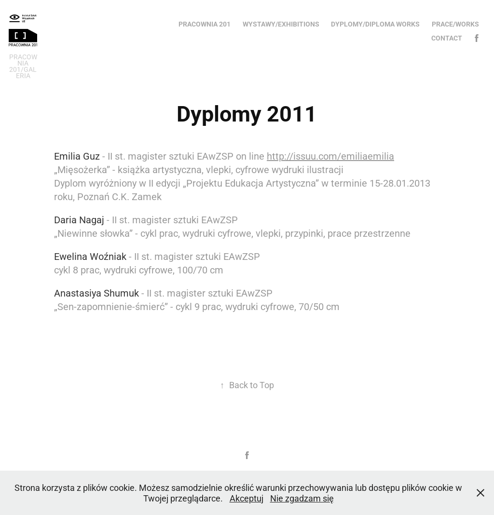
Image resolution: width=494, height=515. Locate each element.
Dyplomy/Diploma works (375, 23)
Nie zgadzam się (302, 498)
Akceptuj (246, 498)
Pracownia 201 (204, 23)
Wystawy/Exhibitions (281, 23)
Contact (446, 37)
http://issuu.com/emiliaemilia (330, 155)
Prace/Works (455, 23)
